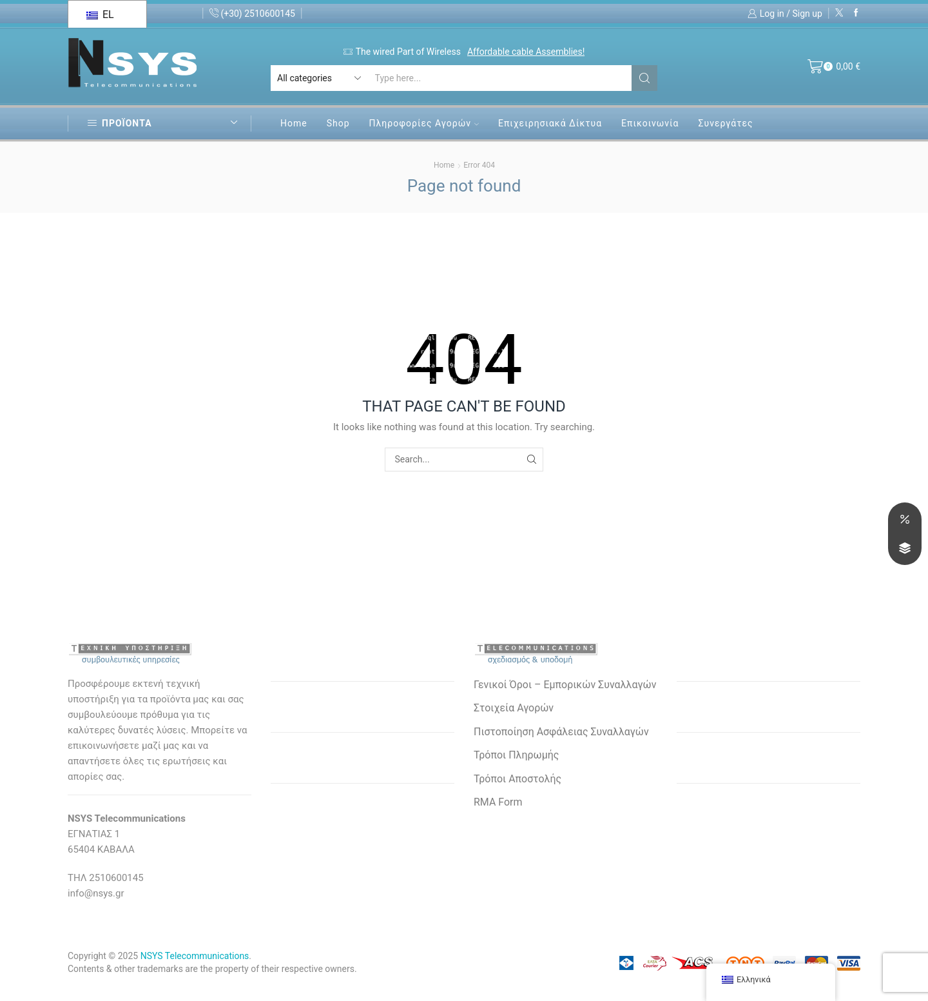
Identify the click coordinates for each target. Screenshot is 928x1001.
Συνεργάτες (725, 123)
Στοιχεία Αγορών (514, 708)
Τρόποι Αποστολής (517, 779)
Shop (338, 123)
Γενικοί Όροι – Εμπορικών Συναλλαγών (565, 685)
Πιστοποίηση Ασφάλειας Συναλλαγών (561, 732)
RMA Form (498, 802)
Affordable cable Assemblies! (526, 51)
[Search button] (644, 78)
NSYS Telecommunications (194, 956)
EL (100, 14)
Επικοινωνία (650, 123)
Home (293, 123)
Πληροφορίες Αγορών (424, 123)
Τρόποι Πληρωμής (516, 755)
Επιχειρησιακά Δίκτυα (550, 123)
